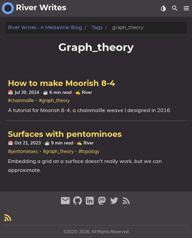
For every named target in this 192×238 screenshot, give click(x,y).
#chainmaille (21, 100)
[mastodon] (103, 203)
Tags (97, 27)
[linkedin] (90, 203)
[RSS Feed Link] (126, 203)
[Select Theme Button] (163, 8)
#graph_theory (54, 100)
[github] (78, 203)
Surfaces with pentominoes (65, 135)
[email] (66, 203)
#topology (89, 151)
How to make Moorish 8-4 (61, 84)
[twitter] (115, 203)
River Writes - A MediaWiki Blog (45, 27)
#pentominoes (23, 151)
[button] (186, 8)
